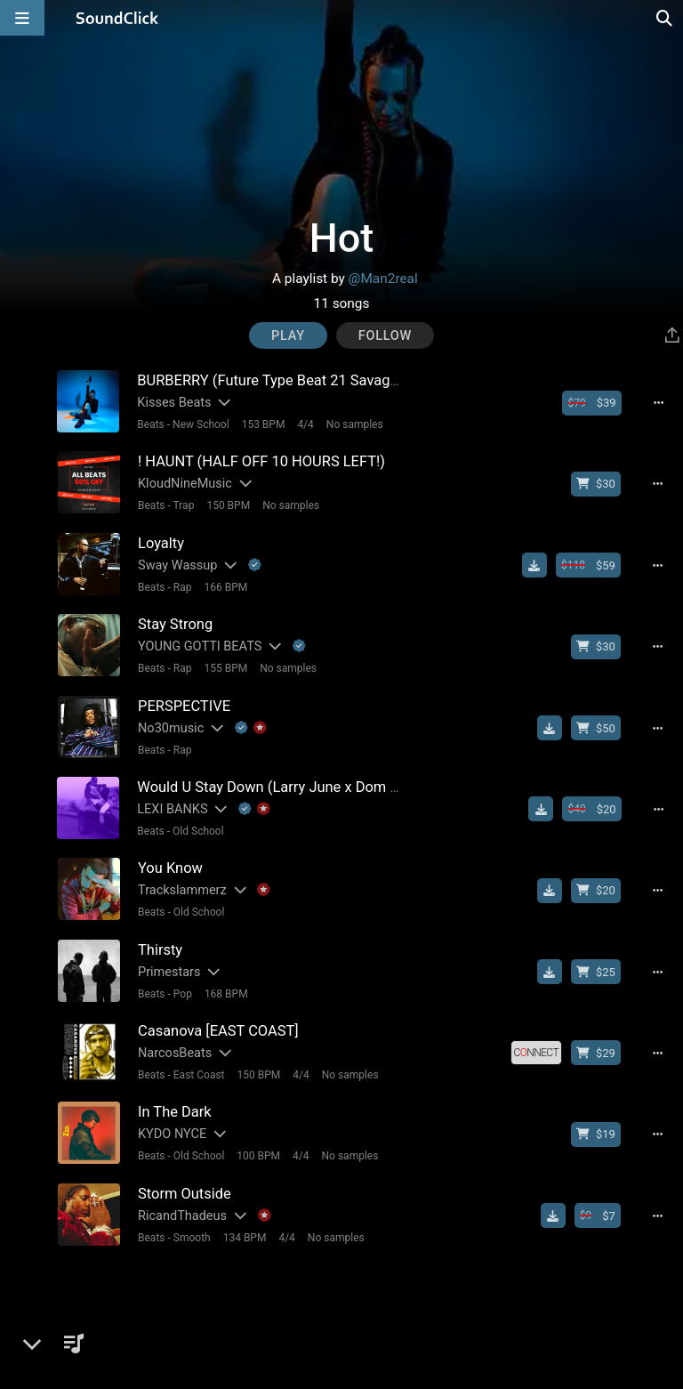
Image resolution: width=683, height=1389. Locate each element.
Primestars (168, 969)
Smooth (191, 1234)
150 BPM (228, 505)
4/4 (305, 424)
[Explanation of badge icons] (253, 564)
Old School (197, 829)
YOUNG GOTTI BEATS (199, 645)
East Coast (198, 1072)
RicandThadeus (181, 1212)
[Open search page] (665, 18)
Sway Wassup (176, 564)
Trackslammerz (181, 888)
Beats (151, 424)
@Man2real (383, 279)
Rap (182, 586)
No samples (353, 424)
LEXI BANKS (172, 807)
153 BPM (263, 424)
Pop (182, 991)
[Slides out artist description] (223, 402)
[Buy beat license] (592, 403)
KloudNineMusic (184, 483)
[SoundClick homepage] (117, 18)
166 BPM (225, 586)
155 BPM (225, 667)
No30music (170, 726)
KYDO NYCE (171, 1131)
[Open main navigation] (22, 18)
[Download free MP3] (535, 565)
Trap (183, 505)
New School (200, 424)
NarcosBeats (174, 1050)
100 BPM (258, 1153)
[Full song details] (659, 403)
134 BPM (244, 1234)
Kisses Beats (174, 402)
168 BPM (225, 991)
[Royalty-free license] (536, 1050)
